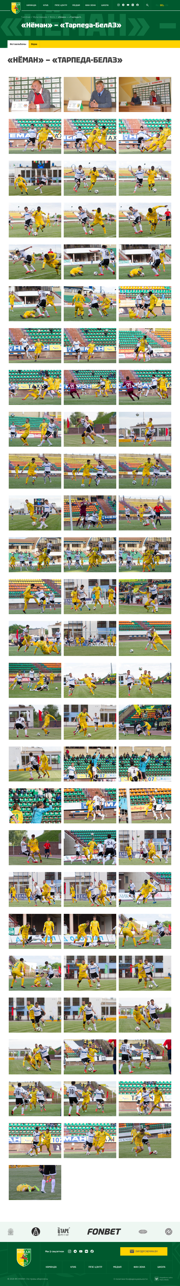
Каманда (51, 1266)
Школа (161, 1266)
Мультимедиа (40, 17)
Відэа (35, 44)
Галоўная (25, 17)
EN (166, 5)
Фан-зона (139, 1266)
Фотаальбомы (18, 44)
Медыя (117, 1266)
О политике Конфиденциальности (130, 1278)
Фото (52, 17)
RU (157, 5)
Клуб (73, 1266)
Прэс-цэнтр (61, 5)
